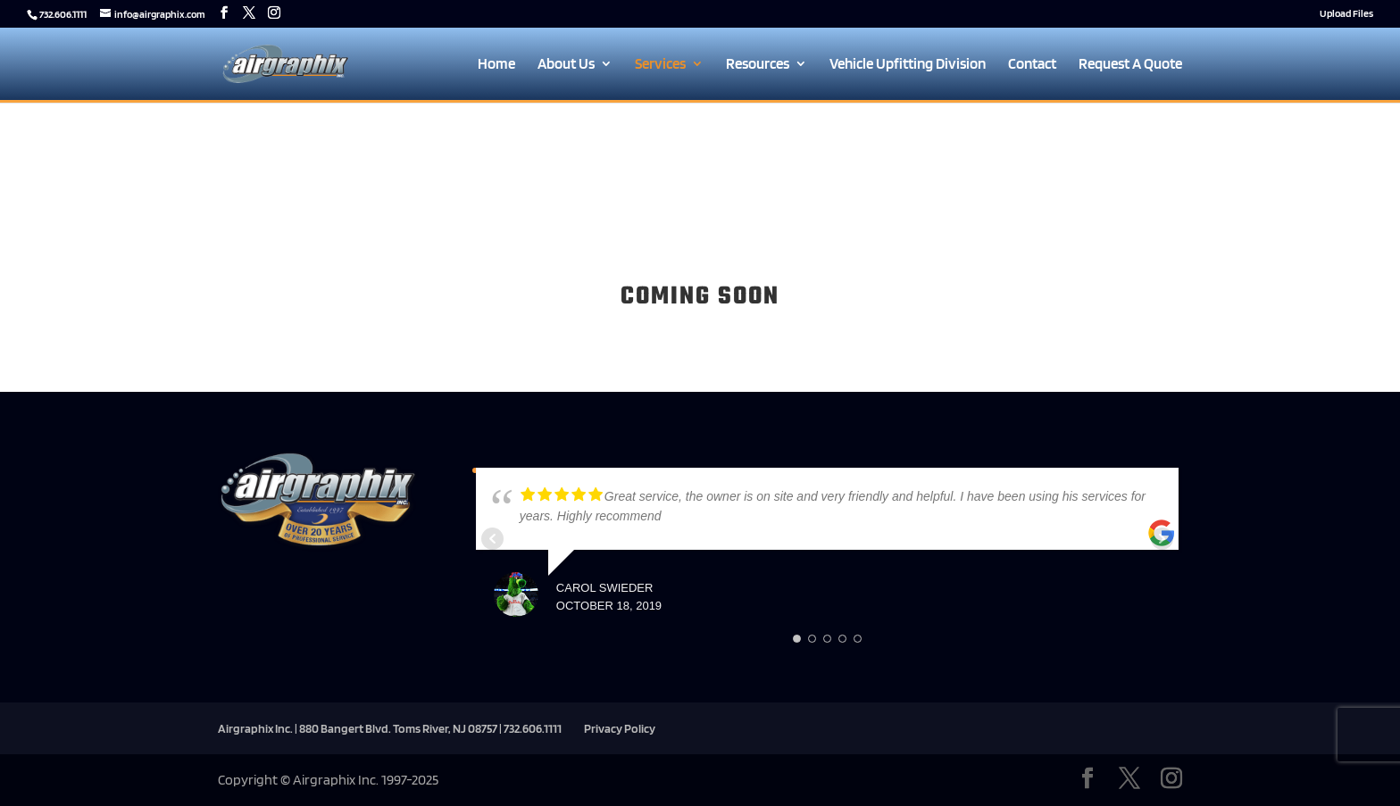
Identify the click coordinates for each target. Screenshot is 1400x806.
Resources (757, 64)
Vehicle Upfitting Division (907, 64)
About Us (566, 64)
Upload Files (1346, 14)
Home (496, 64)
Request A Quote (1130, 64)
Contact (1032, 64)
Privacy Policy (619, 728)
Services (660, 64)
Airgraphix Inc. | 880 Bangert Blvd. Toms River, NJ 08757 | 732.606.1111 (390, 728)
